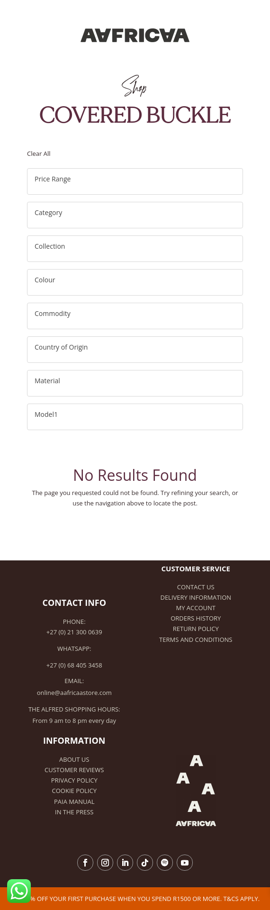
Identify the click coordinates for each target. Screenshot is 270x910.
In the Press (74, 812)
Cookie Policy (74, 790)
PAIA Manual (74, 801)
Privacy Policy (74, 780)
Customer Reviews (74, 770)
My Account (196, 608)
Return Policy (196, 628)
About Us (74, 759)
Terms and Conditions (195, 639)
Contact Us (196, 587)
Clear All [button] (38, 153)
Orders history (196, 618)
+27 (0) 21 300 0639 (74, 632)
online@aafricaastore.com (74, 692)
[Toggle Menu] (253, 15)
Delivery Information (195, 597)
